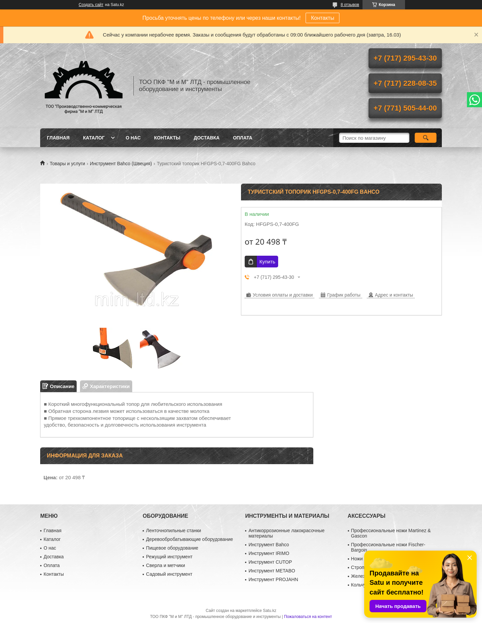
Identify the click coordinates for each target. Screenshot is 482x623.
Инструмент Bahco (268, 544)
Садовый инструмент (169, 574)
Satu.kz (269, 610)
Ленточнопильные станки (173, 530)
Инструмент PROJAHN (273, 579)
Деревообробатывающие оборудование (189, 539)
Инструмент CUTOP (270, 562)
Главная (58, 137)
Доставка (207, 137)
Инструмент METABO (271, 570)
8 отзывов (350, 4)
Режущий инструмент (169, 556)
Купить (267, 261)
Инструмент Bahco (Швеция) (121, 163)
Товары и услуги (67, 163)
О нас (133, 137)
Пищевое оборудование (172, 548)
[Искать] (425, 138)
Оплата (242, 137)
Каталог (94, 137)
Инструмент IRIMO (268, 553)
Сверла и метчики (165, 565)
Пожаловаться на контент (308, 616)
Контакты (322, 18)
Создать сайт (91, 4)
